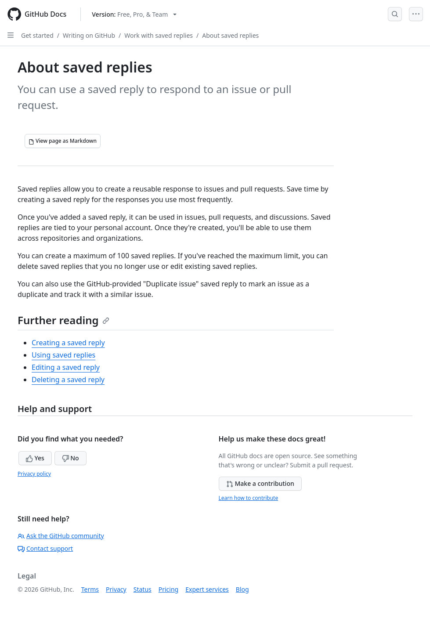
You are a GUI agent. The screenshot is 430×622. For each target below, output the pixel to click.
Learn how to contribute (248, 498)
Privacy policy (34, 473)
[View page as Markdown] (63, 141)
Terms (90, 589)
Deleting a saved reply (68, 379)
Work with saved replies (158, 35)
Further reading (63, 320)
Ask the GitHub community (61, 536)
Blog (242, 589)
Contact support (45, 548)
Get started (37, 35)
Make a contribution (260, 483)
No (70, 458)
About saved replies (230, 35)
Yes (35, 458)
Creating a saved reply (68, 342)
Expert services (207, 589)
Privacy (116, 589)
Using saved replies (63, 355)
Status (143, 589)
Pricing (168, 589)
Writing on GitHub (89, 35)
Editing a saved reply (66, 367)
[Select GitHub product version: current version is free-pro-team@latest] (134, 14)
